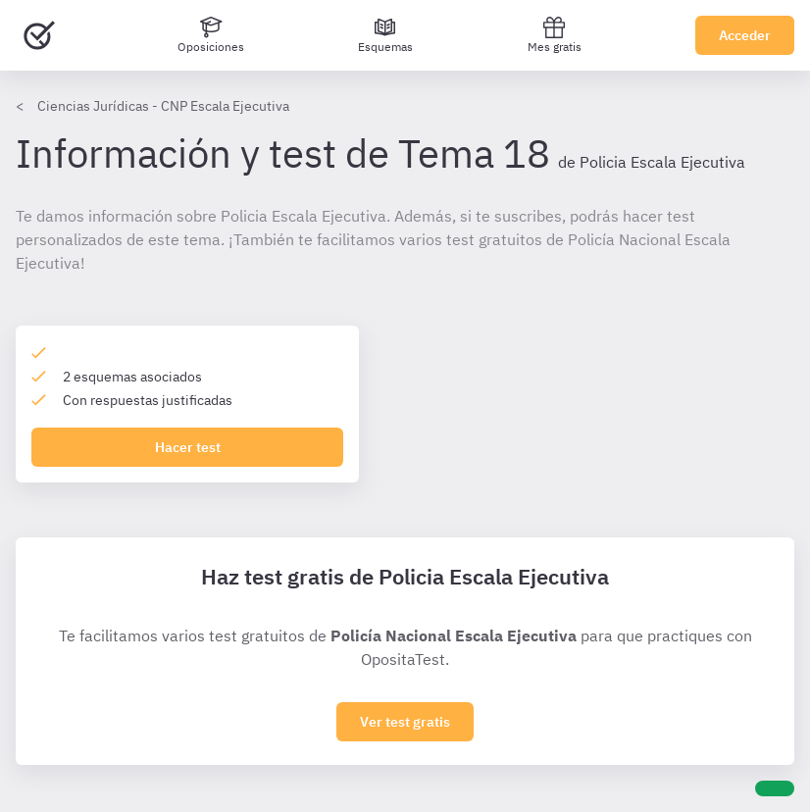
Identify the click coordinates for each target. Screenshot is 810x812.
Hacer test (188, 447)
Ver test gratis (405, 722)
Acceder (745, 35)
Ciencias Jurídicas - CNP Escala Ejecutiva (163, 106)
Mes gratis (555, 35)
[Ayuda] (774, 788)
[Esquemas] (385, 35)
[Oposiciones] (210, 35)
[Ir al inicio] (39, 35)
